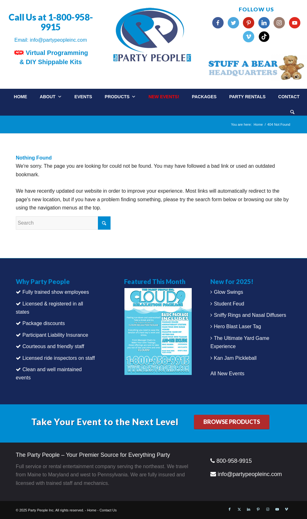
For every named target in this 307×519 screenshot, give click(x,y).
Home (20, 96)
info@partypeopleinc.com (58, 40)
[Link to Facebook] (229, 509)
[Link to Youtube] (277, 509)
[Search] (292, 112)
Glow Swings (228, 292)
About (51, 97)
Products (120, 97)
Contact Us (108, 510)
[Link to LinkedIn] (248, 509)
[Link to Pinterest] (258, 509)
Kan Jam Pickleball (235, 358)
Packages (204, 96)
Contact (288, 96)
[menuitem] (298, 110)
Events (83, 96)
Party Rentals (247, 96)
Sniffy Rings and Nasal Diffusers (250, 315)
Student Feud (229, 303)
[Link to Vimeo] (286, 509)
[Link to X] (239, 509)
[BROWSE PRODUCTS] (231, 422)
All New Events (227, 373)
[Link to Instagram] (267, 509)
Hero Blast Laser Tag (237, 326)
